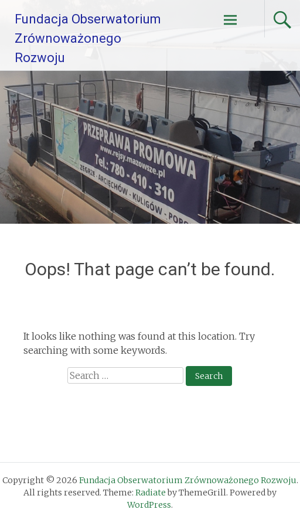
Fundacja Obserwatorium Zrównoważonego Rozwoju (88, 38)
